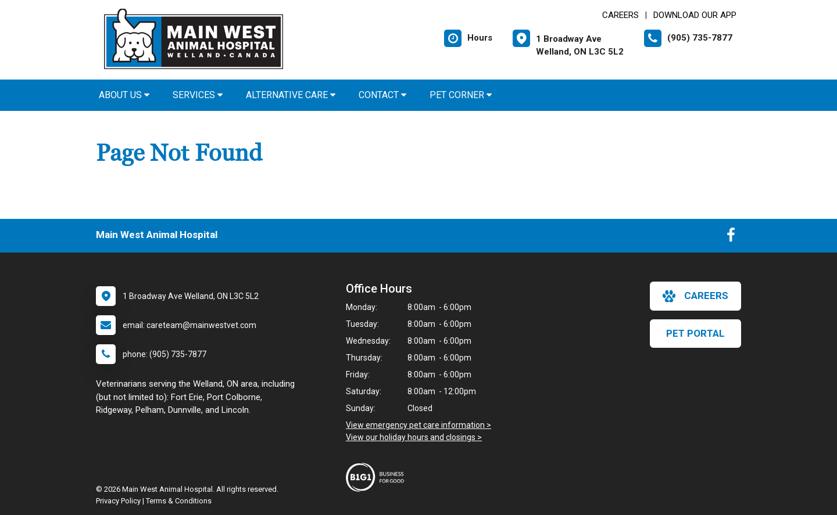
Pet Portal (695, 333)
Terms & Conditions (179, 500)
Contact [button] (382, 94)
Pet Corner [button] (461, 94)
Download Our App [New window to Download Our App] (694, 15)
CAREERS (620, 15)
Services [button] (198, 94)
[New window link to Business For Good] (378, 477)
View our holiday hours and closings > (414, 437)
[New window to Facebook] (731, 237)
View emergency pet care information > (418, 425)
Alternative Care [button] (290, 94)
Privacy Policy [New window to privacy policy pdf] (118, 500)
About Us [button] (124, 94)
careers (695, 296)
